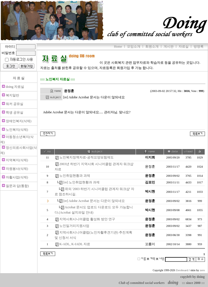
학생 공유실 (14, 112)
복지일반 (12, 95)
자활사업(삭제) (17, 177)
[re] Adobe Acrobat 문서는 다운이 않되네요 (94, 201)
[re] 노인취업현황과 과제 (81, 182)
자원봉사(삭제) (17, 169)
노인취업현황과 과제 (74, 176)
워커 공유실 (14, 104)
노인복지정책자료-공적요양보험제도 (86, 157)
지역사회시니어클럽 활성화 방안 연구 (87, 219)
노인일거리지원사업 (74, 226)
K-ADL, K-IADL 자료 (74, 244)
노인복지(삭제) (17, 130)
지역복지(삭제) (17, 160)
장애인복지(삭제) (18, 121)
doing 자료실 (15, 87)
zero (202, 270)
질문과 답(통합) (17, 186)
